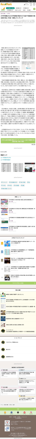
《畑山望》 (33, 144)
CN (28, 4)
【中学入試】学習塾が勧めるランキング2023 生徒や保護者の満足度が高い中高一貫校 (18, 140)
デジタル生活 (24, 387)
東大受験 (28, 10)
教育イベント (23, 378)
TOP (18, 409)
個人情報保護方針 (18, 418)
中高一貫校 (22, 182)
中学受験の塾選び (6, 159)
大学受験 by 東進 (10, 8)
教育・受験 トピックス (7, 188)
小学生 (4, 185)
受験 (23, 185)
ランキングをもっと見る (18, 283)
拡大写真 (29, 68)
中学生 (10, 185)
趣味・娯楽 (23, 395)
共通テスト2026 (18, 10)
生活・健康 (5, 387)
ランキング (5, 182)
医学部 (24, 10)
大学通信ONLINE (6, 157)
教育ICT (23, 369)
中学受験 (17, 185)
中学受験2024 (13, 182)
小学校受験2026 (10, 10)
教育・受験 (5, 369)
